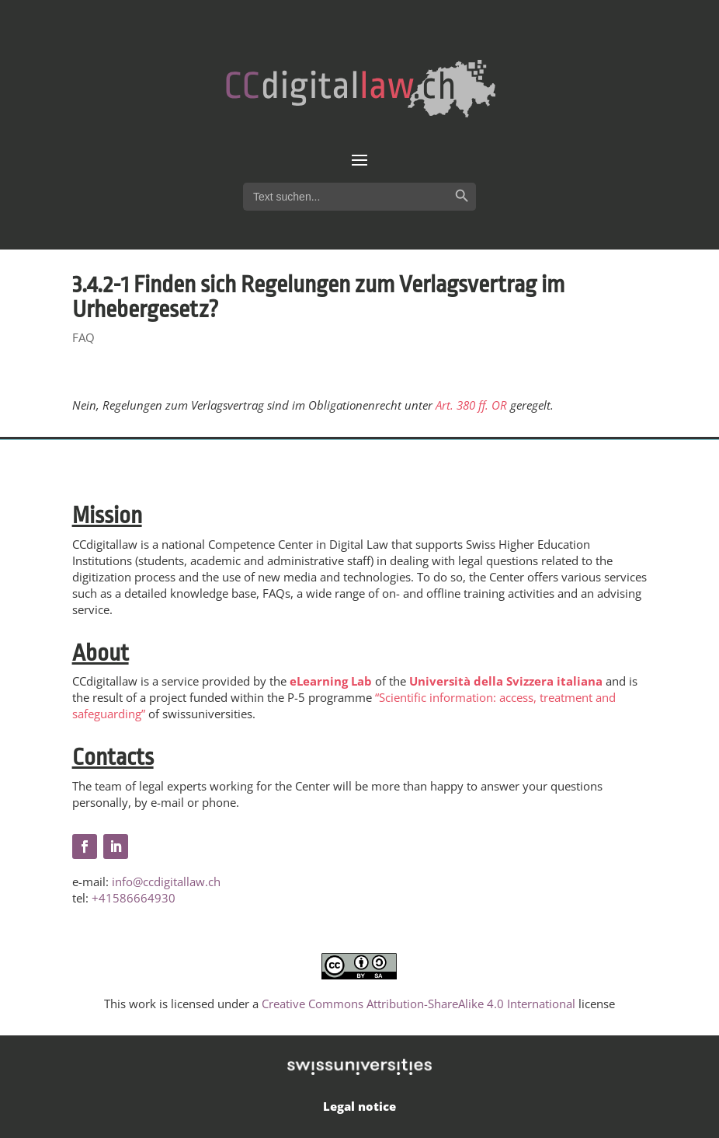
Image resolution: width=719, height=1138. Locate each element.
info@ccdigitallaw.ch (166, 881)
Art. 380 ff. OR (471, 405)
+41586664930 (133, 898)
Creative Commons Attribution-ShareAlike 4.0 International (418, 1003)
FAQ (83, 337)
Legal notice (359, 1106)
